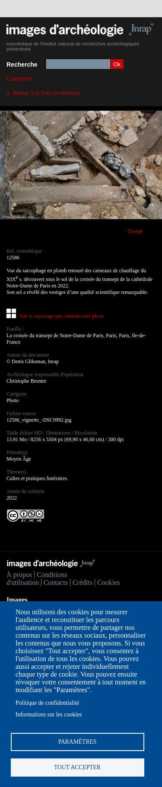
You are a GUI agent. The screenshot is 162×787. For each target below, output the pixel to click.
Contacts (56, 582)
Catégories (19, 78)
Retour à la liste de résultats (46, 93)
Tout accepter (77, 767)
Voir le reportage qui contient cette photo (61, 316)
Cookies (108, 582)
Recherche (22, 64)
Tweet (134, 231)
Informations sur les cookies (49, 714)
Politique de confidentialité (47, 703)
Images (17, 599)
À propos (19, 574)
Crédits (82, 582)
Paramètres (77, 742)
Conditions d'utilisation (36, 578)
